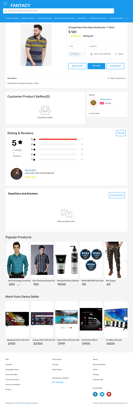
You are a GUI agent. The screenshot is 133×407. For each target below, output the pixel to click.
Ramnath (30, 170)
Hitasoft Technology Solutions (26, 403)
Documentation (99, 364)
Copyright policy (12, 370)
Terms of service (12, 380)
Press (95, 370)
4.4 (102, 103)
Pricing (95, 374)
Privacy (8, 390)
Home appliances (45, 18)
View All (121, 133)
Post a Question (116, 195)
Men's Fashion (12, 18)
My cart (55, 364)
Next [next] (126, 260)
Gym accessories (116, 18)
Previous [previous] (7, 260)
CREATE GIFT (115, 66)
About (95, 359)
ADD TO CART (77, 66)
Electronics (82, 18)
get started (57, 382)
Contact (8, 364)
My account (57, 359)
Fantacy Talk (98, 380)
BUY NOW (96, 66)
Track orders (57, 370)
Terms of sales (11, 374)
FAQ (7, 359)
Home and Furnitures (98, 18)
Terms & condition (12, 385)
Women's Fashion (28, 18)
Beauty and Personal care (65, 18)
